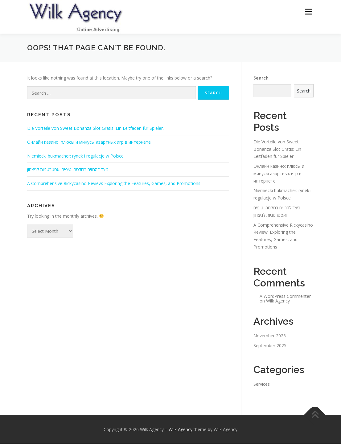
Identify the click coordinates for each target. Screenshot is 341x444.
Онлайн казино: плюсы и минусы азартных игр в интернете (89, 142)
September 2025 (269, 346)
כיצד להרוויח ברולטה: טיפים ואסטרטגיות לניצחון (68, 170)
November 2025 (269, 336)
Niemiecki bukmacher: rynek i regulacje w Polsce (75, 156)
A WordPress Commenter (285, 296)
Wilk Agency (278, 301)
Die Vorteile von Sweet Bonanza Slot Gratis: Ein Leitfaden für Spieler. (95, 128)
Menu (308, 11)
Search (261, 78)
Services (261, 384)
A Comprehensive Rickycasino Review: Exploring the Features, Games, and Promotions (113, 184)
